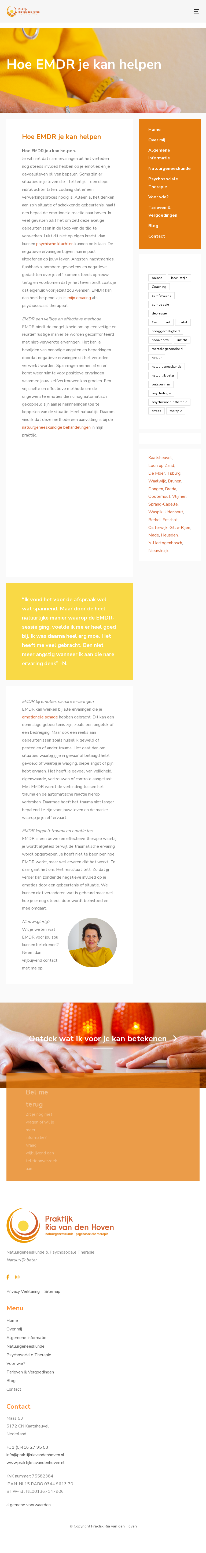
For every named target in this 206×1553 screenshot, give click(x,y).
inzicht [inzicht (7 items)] (182, 340)
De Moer (156, 473)
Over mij (156, 140)
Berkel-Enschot (163, 520)
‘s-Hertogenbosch (165, 543)
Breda (170, 489)
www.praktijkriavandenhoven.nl (35, 1463)
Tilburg (174, 473)
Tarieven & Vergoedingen (162, 211)
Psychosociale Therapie (163, 183)
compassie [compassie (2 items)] (160, 304)
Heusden (169, 535)
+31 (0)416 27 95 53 (27, 1447)
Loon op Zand (161, 465)
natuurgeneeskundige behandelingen (56, 427)
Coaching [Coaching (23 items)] (159, 287)
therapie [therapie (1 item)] (176, 411)
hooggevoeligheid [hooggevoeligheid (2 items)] (166, 331)
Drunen (174, 481)
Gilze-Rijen (180, 528)
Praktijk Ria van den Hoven (114, 1526)
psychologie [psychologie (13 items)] (161, 393)
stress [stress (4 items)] (156, 411)
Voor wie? (158, 197)
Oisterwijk (158, 528)
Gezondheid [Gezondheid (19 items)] (161, 322)
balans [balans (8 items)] (157, 278)
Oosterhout (159, 496)
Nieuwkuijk (158, 551)
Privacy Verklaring (23, 1291)
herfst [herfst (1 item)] (183, 322)
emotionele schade (40, 717)
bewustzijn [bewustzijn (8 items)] (179, 278)
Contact (156, 236)
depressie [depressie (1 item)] (159, 313)
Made (153, 535)
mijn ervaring (79, 298)
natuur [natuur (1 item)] (156, 358)
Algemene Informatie (159, 154)
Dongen (155, 489)
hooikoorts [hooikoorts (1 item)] (160, 340)
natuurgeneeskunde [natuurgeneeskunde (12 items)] (166, 366)
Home (154, 130)
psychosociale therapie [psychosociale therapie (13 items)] (169, 402)
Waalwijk (157, 481)
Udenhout (173, 512)
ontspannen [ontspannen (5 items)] (161, 384)
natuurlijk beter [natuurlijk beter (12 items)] (163, 375)
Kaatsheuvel (160, 458)
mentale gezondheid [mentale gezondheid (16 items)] (167, 349)
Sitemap (52, 1291)
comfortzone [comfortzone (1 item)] (161, 296)
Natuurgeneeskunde (169, 168)
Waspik (155, 512)
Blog (153, 226)
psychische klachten (55, 244)
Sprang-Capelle (163, 504)
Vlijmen (179, 496)
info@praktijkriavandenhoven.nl (35, 1455)
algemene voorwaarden (28, 1505)
